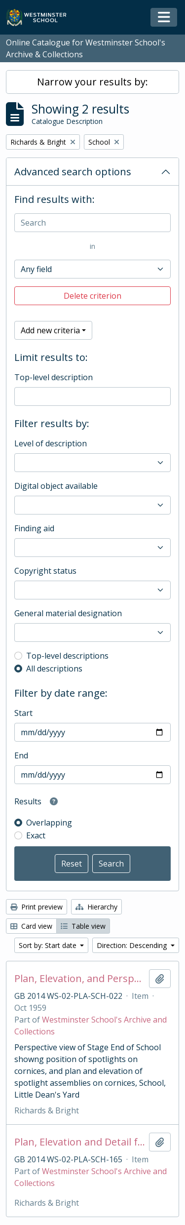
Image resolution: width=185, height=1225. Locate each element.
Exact (35, 835)
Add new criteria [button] (50, 330)
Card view (31, 926)
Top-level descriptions (67, 655)
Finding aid (34, 528)
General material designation (68, 613)
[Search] (92, 222)
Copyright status (45, 570)
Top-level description (53, 377)
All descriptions (54, 668)
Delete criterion (92, 295)
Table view (83, 926)
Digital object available (56, 485)
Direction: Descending (133, 945)
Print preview (36, 906)
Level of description (50, 443)
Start (23, 713)
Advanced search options (72, 171)
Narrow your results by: (92, 81)
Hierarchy (96, 906)
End (21, 755)
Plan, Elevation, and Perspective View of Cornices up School (79, 979)
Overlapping (49, 822)
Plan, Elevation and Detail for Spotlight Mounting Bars (79, 1142)
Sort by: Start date (48, 945)
